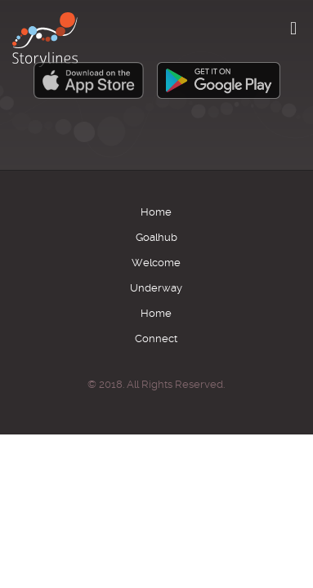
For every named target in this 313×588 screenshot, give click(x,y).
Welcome (156, 262)
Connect (156, 338)
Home (156, 212)
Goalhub (156, 237)
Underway (156, 288)
